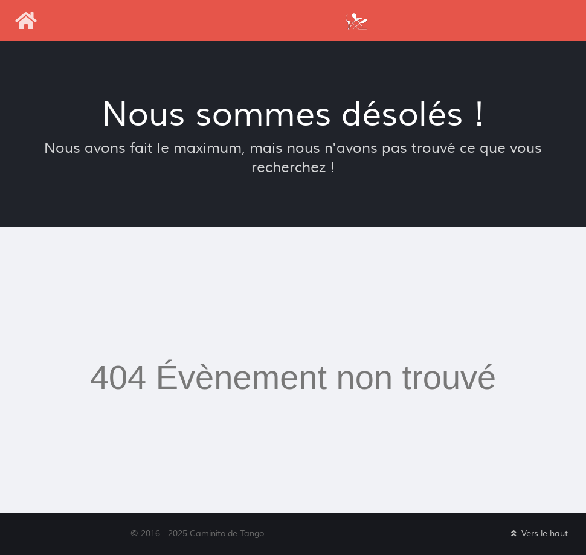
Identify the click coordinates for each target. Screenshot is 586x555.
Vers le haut (538, 533)
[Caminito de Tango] (355, 20)
